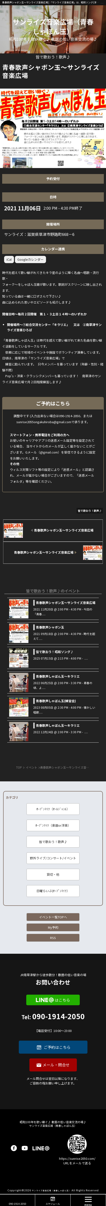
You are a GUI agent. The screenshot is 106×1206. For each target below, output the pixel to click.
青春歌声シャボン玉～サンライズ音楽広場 (65, 602)
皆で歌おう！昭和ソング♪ (54, 651)
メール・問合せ (56, 1065)
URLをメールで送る (77, 1163)
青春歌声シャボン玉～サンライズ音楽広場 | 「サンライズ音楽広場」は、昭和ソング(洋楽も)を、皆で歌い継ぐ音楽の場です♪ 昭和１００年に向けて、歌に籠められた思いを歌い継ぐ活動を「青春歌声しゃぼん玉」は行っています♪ (51, 2)
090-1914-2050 (53, 1022)
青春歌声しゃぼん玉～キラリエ (58, 676)
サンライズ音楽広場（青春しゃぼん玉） (53, 26)
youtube (25, 1148)
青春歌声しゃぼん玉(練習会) (56, 701)
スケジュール (53, 1204)
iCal (9, 259)
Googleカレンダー (30, 259)
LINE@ (41, 1148)
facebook (14, 1148)
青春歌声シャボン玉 (50, 627)
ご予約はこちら (57, 1047)
